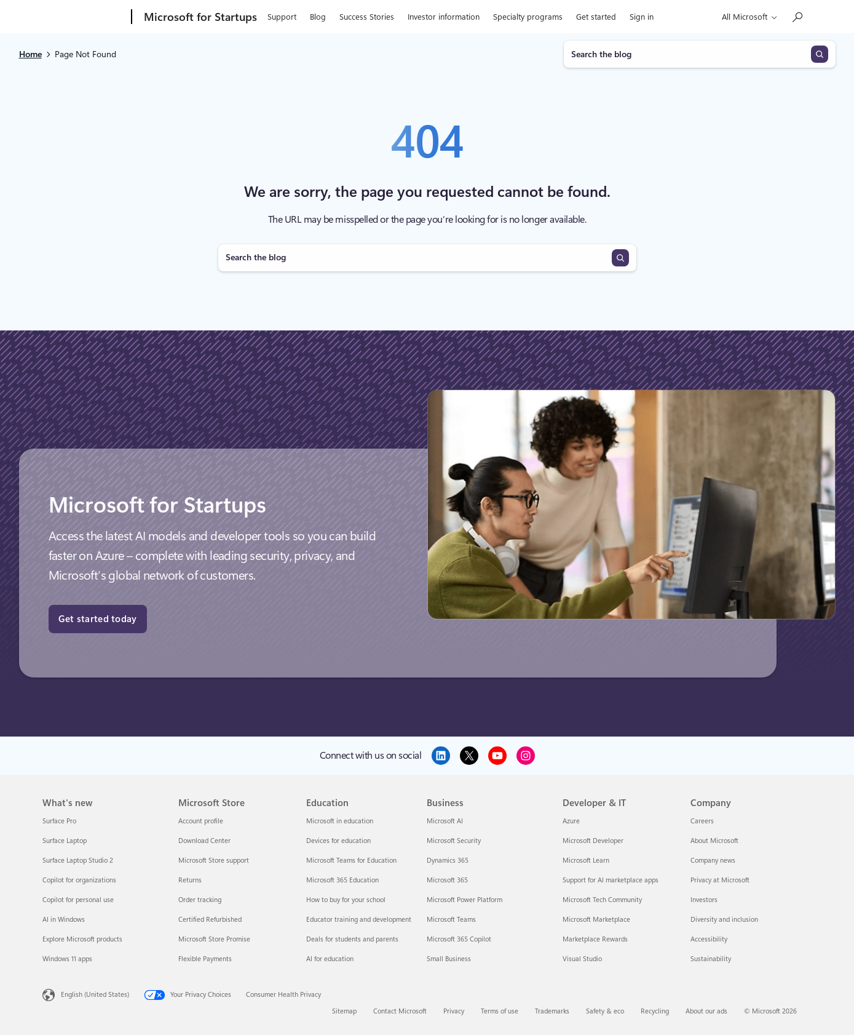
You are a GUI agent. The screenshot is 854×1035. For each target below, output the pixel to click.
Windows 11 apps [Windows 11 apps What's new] (67, 959)
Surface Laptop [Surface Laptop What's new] (64, 841)
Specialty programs (528, 17)
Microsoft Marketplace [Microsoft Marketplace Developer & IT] (596, 920)
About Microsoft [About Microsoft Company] (714, 841)
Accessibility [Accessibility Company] (708, 939)
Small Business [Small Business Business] (449, 959)
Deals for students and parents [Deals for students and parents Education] (352, 939)
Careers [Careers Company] (702, 821)
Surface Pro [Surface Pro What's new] (59, 821)
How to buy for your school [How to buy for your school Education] (345, 900)
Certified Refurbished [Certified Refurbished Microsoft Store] (210, 920)
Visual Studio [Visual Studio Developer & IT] (582, 959)
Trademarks (552, 1011)
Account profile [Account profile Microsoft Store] (200, 821)
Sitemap (344, 1011)
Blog (318, 17)
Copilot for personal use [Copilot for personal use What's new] (78, 900)
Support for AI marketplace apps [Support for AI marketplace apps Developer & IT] (610, 880)
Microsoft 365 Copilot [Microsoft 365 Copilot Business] (459, 939)
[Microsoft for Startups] (199, 17)
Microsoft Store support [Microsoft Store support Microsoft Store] (213, 861)
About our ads (706, 1011)
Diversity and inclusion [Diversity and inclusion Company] (724, 920)
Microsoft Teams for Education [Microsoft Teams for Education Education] (351, 861)
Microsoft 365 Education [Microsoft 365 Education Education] (342, 880)
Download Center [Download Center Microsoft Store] (204, 841)
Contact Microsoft (400, 1011)
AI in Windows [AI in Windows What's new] (63, 920)
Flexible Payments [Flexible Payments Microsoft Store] (205, 959)
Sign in (642, 17)
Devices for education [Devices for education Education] (338, 841)
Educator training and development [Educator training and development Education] (358, 920)
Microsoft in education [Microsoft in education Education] (339, 821)
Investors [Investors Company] (704, 900)
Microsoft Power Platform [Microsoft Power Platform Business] (464, 900)
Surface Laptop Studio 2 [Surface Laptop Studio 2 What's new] (77, 861)
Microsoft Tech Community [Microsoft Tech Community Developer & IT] (602, 900)
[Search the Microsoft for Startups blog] (797, 17)
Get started (596, 17)
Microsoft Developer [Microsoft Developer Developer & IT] (593, 841)
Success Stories (366, 17)
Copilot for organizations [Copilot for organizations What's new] (79, 880)
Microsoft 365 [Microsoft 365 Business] (447, 880)
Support (281, 17)
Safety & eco (605, 1011)
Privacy (453, 1011)
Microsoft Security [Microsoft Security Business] (454, 841)
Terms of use (499, 1011)
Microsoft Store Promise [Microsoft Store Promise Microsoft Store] (214, 939)
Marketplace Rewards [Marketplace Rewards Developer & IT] (595, 939)
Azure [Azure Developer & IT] (571, 821)
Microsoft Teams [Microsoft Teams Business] (451, 920)
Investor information (444, 17)
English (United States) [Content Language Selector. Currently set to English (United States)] (95, 995)
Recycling (655, 1011)
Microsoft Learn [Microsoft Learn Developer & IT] (586, 861)
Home (30, 54)
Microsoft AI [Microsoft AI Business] (445, 821)
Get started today (97, 619)
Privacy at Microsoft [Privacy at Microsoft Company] (719, 880)
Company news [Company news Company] (712, 861)
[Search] (819, 54)
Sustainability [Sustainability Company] (710, 959)
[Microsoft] (84, 17)
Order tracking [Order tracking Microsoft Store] (199, 900)
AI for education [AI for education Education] (330, 959)
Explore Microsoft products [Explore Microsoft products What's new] (82, 939)
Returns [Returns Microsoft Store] (190, 880)
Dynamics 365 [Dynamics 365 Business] (448, 861)
